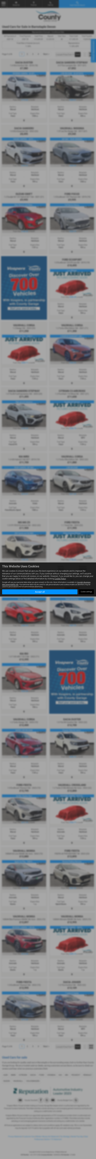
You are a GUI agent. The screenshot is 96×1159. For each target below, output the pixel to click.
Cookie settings (86, 592)
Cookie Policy (60, 579)
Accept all (40, 591)
